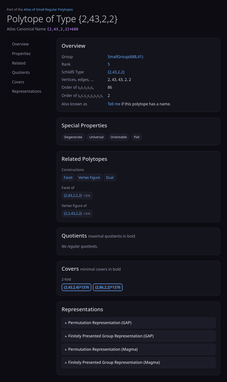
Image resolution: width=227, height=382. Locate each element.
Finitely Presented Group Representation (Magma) (114, 362)
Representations (26, 91)
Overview (20, 44)
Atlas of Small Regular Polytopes (48, 9)
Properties (21, 53)
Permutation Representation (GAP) (99, 322)
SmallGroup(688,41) (125, 56)
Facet (68, 177)
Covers (18, 82)
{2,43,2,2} (116, 72)
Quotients (21, 72)
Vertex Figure (89, 177)
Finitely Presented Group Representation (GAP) (111, 336)
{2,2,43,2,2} (77, 213)
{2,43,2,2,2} (77, 195)
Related (18, 63)
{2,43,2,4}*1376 (76, 287)
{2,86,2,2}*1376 (107, 287)
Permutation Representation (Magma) (103, 349)
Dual (110, 177)
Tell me (114, 103)
